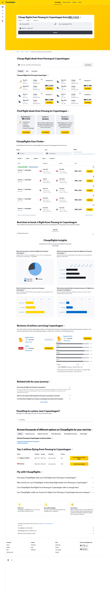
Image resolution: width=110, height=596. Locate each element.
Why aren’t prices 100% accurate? (58, 526)
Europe (24, 51)
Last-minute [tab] (37, 71)
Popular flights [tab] (86, 426)
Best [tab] (29, 71)
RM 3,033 (76, 17)
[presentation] (82, 17)
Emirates (29, 338)
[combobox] (24, 20)
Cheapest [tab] (23, 71)
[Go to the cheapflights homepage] (11, 2)
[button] (2, 2)
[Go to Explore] (3, 16)
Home (20, 51)
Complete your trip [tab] (32, 426)
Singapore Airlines (31, 329)
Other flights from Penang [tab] (72, 426)
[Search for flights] (3, 7)
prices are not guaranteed (50, 515)
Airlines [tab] (22, 426)
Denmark (29, 51)
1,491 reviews (30, 334)
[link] (28, 132)
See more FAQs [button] (46, 394)
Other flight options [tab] (58, 426)
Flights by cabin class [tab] (45, 426)
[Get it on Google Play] (88, 537)
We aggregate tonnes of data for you (58, 523)
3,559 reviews (31, 343)
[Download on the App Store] (88, 541)
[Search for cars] (3, 13)
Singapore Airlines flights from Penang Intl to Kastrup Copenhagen (31, 434)
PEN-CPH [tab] (57, 222)
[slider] (97, 154)
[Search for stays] (3, 10)
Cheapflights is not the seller (58, 520)
